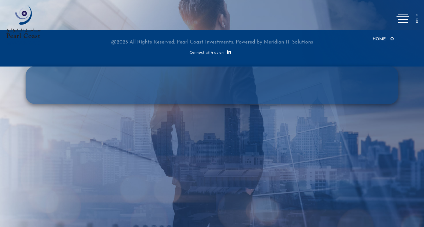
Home (379, 39)
